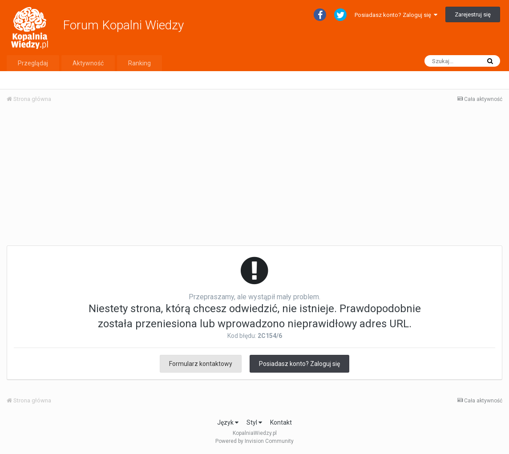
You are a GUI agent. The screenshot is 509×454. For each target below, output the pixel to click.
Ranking (139, 63)
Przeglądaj (33, 63)
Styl (254, 422)
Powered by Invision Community (254, 441)
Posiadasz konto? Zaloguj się (396, 15)
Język (227, 422)
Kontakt (281, 422)
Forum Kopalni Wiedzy (123, 25)
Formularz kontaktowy (200, 363)
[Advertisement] (254, 177)
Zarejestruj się (473, 14)
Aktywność (88, 63)
